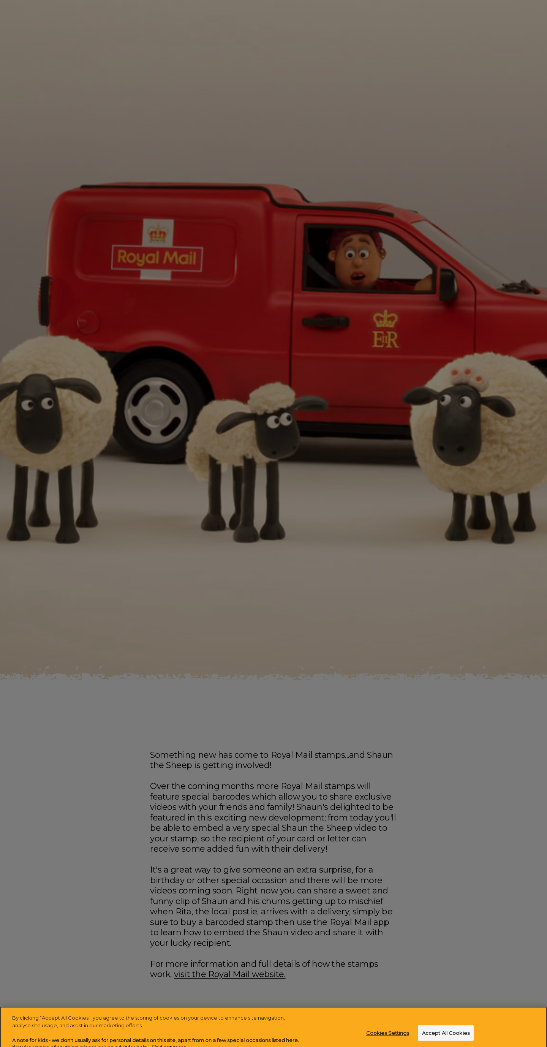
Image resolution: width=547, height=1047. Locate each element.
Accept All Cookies (446, 1036)
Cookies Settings (387, 1036)
